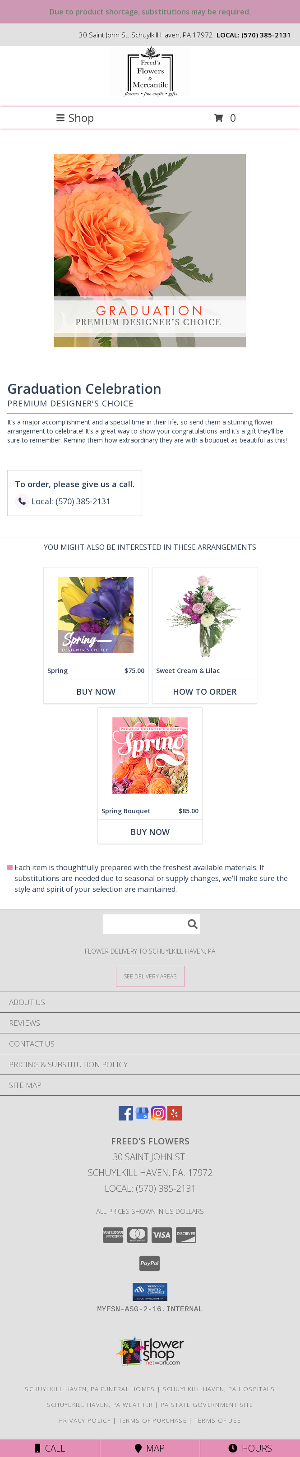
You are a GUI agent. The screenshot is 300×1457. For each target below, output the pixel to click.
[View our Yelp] (174, 1117)
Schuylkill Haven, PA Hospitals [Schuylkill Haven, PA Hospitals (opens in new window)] (219, 1389)
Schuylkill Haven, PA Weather (100, 1405)
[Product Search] (151, 924)
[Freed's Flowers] (150, 94)
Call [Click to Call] (50, 1448)
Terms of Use (217, 1420)
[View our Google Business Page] (142, 1117)
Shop (75, 117)
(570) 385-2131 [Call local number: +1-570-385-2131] (266, 34)
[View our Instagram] (158, 1117)
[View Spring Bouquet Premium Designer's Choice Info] (150, 755)
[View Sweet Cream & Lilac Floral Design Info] (204, 615)
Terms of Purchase (153, 1420)
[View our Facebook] (126, 1117)
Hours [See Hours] (250, 1448)
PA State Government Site (207, 1405)
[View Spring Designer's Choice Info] (96, 615)
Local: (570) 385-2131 (150, 1188)
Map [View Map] (150, 1448)
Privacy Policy (85, 1420)
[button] (150, 1292)
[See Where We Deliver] (150, 976)
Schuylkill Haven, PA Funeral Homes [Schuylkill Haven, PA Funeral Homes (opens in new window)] (90, 1389)
